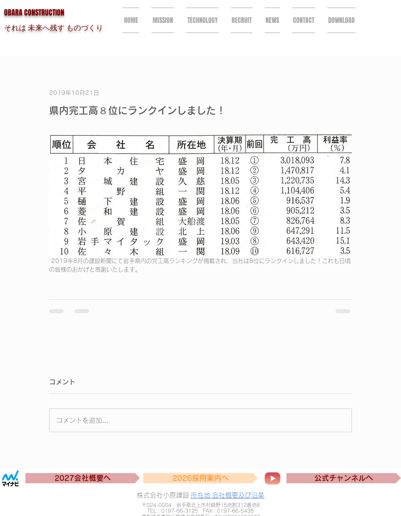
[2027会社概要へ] (82, 478)
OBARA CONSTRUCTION (34, 12)
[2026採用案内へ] (200, 478)
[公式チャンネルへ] (343, 478)
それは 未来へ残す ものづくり (53, 27)
